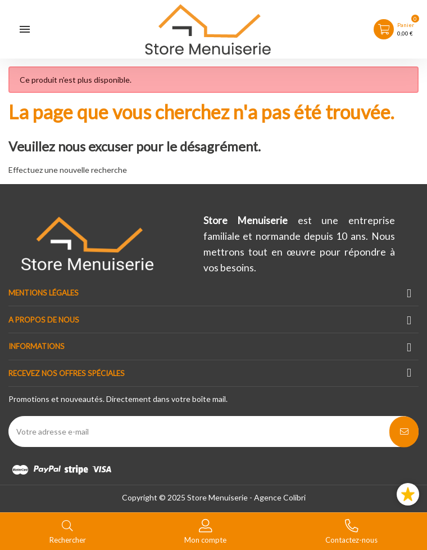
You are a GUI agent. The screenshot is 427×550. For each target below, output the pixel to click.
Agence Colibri (280, 497)
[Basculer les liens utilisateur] (205, 530)
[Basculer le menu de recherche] (67, 530)
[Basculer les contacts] (351, 530)
